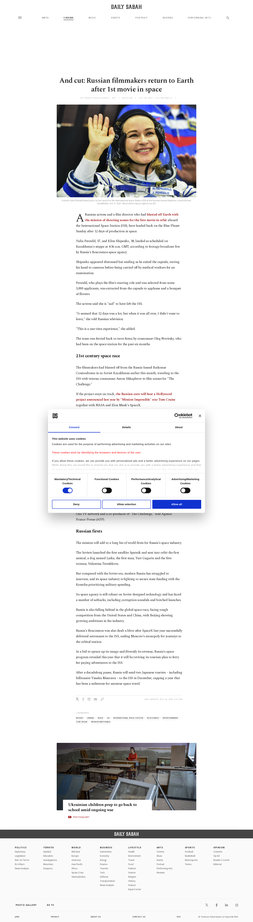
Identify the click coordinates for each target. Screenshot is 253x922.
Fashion (132, 868)
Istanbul (47, 851)
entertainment (170, 718)
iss (108, 718)
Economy (104, 855)
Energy (103, 860)
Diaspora (48, 868)
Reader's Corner (221, 860)
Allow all (176, 504)
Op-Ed (216, 855)
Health (131, 851)
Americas (76, 860)
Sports (190, 847)
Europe (75, 855)
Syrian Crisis (77, 872)
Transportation (107, 880)
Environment (134, 855)
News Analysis (22, 868)
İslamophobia (78, 876)
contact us (139, 917)
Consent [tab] (74, 427)
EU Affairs (19, 864)
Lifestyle (134, 847)
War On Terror (22, 860)
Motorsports (191, 860)
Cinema (69, 18)
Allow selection (126, 504)
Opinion (219, 847)
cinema (90, 718)
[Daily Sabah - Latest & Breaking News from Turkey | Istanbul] (126, 7)
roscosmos (153, 718)
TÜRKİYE (48, 847)
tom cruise (81, 721)
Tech (102, 872)
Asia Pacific (77, 864)
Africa (74, 868)
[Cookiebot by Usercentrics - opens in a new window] (177, 415)
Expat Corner (134, 889)
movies (79, 718)
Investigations (50, 860)
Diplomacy (20, 851)
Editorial (217, 864)
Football (189, 851)
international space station (128, 718)
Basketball (190, 855)
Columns (217, 851)
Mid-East (76, 851)
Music (92, 18)
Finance (103, 864)
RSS (179, 917)
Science (132, 872)
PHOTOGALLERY (81, 817)
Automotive (105, 851)
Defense (104, 876)
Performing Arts (199, 18)
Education (48, 855)
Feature (132, 885)
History (131, 880)
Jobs (17, 917)
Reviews (168, 18)
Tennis (188, 864)
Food (130, 864)
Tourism (104, 868)
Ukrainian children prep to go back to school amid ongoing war (103, 807)
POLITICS (21, 847)
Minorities (48, 864)
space (100, 718)
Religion (132, 876)
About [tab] (179, 427)
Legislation (20, 855)
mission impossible (100, 721)
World (76, 847)
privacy (55, 917)
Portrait (141, 18)
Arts (45, 18)
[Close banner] (200, 416)
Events (115, 18)
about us (95, 917)
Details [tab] (126, 427)
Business (106, 847)
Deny (76, 504)
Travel (131, 860)
